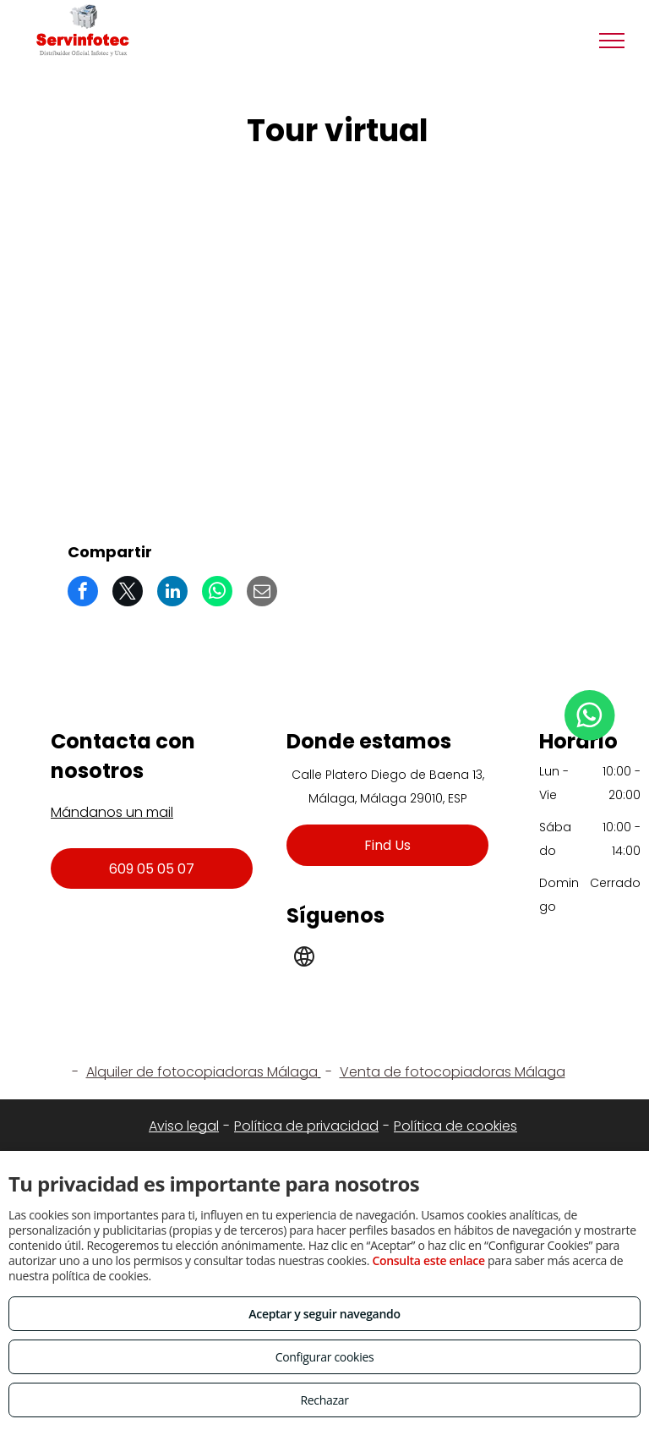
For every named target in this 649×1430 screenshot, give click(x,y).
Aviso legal (184, 1126)
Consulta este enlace (428, 1260)
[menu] (612, 41)
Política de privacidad (306, 1126)
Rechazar (324, 1400)
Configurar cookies (324, 1357)
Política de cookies (455, 1126)
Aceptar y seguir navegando (324, 1314)
